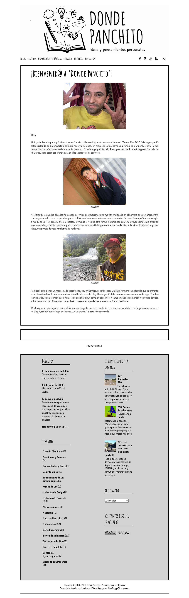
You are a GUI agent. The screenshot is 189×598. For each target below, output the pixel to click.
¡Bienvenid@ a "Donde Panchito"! (72, 73)
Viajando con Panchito (55, 561)
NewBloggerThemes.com (118, 588)
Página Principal (94, 345)
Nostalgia (48, 512)
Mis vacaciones (51, 507)
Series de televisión (54, 535)
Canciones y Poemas (54, 457)
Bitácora (57, 58)
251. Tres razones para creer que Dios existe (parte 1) (118, 448)
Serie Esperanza (52, 529)
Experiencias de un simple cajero (53, 479)
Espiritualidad (50, 471)
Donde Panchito (93, 585)
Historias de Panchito (54, 498)
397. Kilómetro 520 (123, 379)
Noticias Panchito (52, 518)
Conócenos (44, 58)
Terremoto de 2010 (53, 541)
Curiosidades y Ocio (53, 466)
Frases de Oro (50, 486)
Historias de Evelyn (53, 492)
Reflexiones (49, 524)
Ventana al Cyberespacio (50, 554)
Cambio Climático (52, 451)
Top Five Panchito (52, 547)
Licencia (78, 58)
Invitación (90, 58)
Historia (32, 58)
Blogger (121, 585)
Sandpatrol (86, 588)
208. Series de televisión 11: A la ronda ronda (125, 412)
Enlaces (68, 58)
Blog (23, 58)
